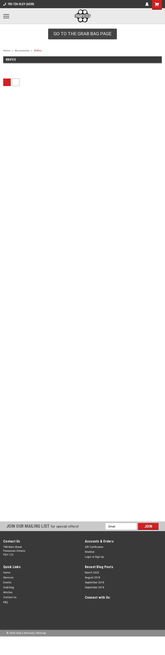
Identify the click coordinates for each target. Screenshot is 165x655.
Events (7, 591)
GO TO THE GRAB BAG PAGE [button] (82, 33)
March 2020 (92, 581)
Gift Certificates (94, 556)
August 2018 (92, 586)
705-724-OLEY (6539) (18, 4)
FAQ (5, 611)
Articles (7, 601)
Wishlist (90, 561)
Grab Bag (8, 596)
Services (8, 586)
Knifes (37, 50)
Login (88, 565)
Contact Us (10, 606)
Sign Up (99, 565)
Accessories (22, 50)
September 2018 (94, 591)
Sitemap (41, 641)
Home (6, 50)
